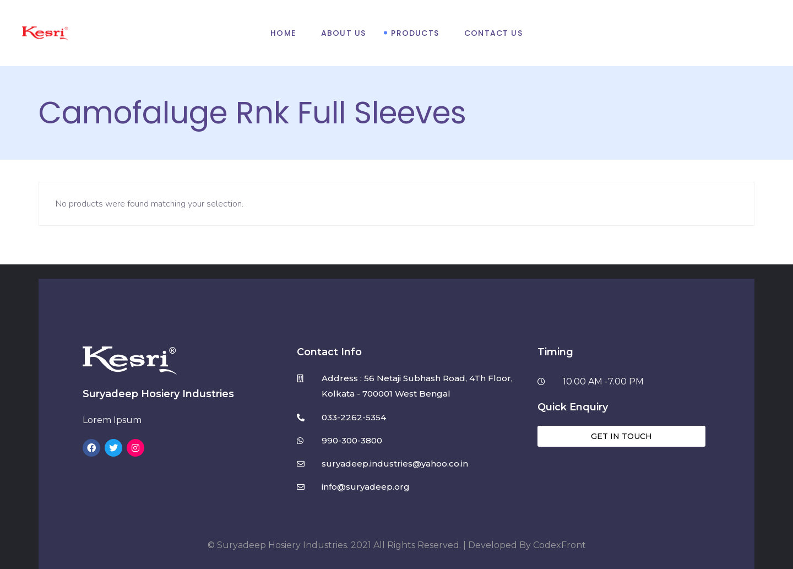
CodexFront (559, 545)
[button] (621, 436)
